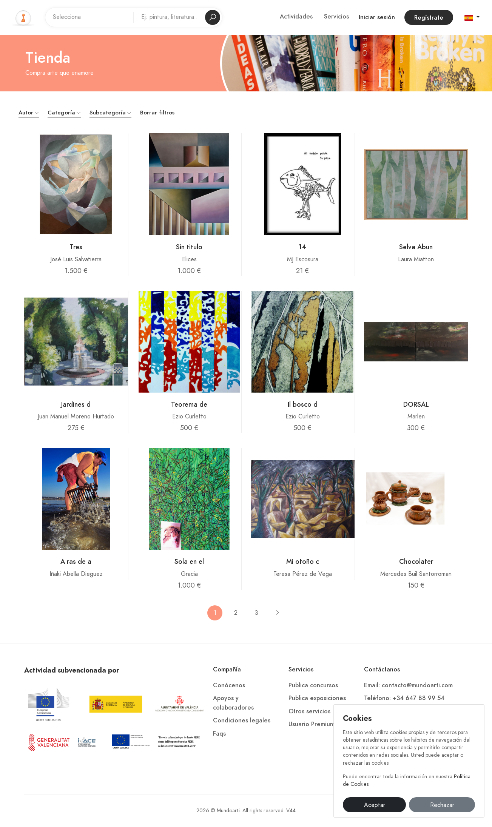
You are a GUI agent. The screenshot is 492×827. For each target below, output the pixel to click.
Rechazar (442, 805)
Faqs (219, 734)
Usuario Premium (311, 724)
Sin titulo (189, 246)
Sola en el (189, 561)
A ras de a (75, 561)
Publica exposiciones (317, 698)
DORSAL (416, 404)
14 (302, 246)
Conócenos (229, 685)
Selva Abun (416, 246)
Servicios (336, 16)
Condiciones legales (241, 720)
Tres (75, 246)
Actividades (296, 16)
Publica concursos (313, 685)
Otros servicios (309, 711)
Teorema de (189, 404)
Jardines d (76, 404)
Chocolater (416, 561)
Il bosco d (303, 404)
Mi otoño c (302, 561)
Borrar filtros (157, 112)
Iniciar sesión (377, 17)
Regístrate (428, 18)
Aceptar (374, 805)
